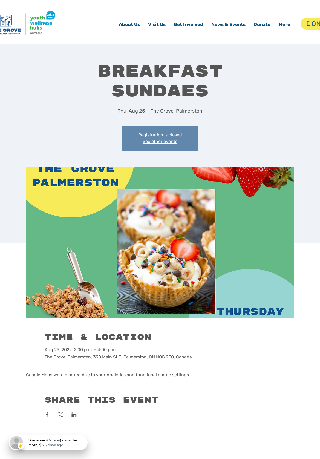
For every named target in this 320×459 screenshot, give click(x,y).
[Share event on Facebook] (47, 414)
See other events (160, 141)
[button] (129, 24)
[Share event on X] (60, 414)
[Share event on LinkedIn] (74, 414)
